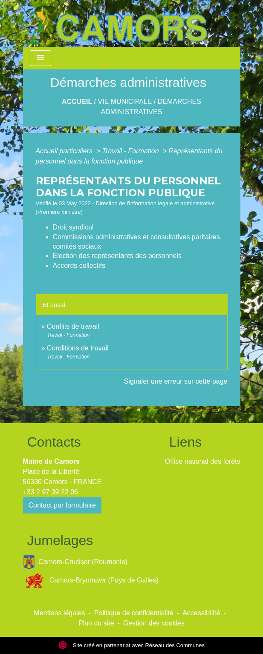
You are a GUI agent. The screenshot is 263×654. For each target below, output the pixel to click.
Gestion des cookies (154, 623)
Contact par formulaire (62, 505)
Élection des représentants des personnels (117, 255)
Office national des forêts (202, 461)
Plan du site (96, 623)
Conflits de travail (73, 326)
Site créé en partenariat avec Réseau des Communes (131, 645)
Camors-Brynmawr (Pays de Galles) (91, 580)
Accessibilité (201, 613)
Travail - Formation (131, 151)
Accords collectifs (79, 265)
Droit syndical (73, 227)
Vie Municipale (125, 101)
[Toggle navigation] (40, 58)
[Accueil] (115, 23)
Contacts (54, 442)
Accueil (77, 101)
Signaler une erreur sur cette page (176, 381)
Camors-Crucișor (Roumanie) (75, 562)
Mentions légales (59, 613)
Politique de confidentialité (133, 613)
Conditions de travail (78, 348)
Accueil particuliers (65, 151)
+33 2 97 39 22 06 (50, 492)
